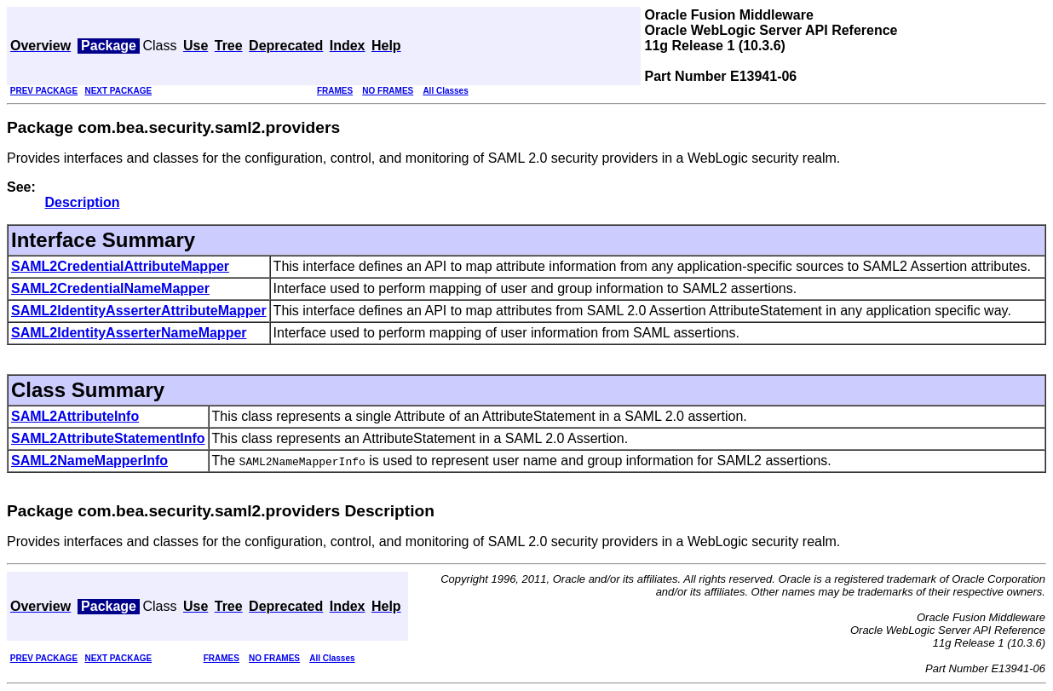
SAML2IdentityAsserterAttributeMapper (139, 310)
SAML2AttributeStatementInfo (108, 438)
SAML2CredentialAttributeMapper (120, 266)
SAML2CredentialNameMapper (110, 288)
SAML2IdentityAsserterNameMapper (129, 332)
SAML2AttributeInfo (75, 416)
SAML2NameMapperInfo (89, 460)
